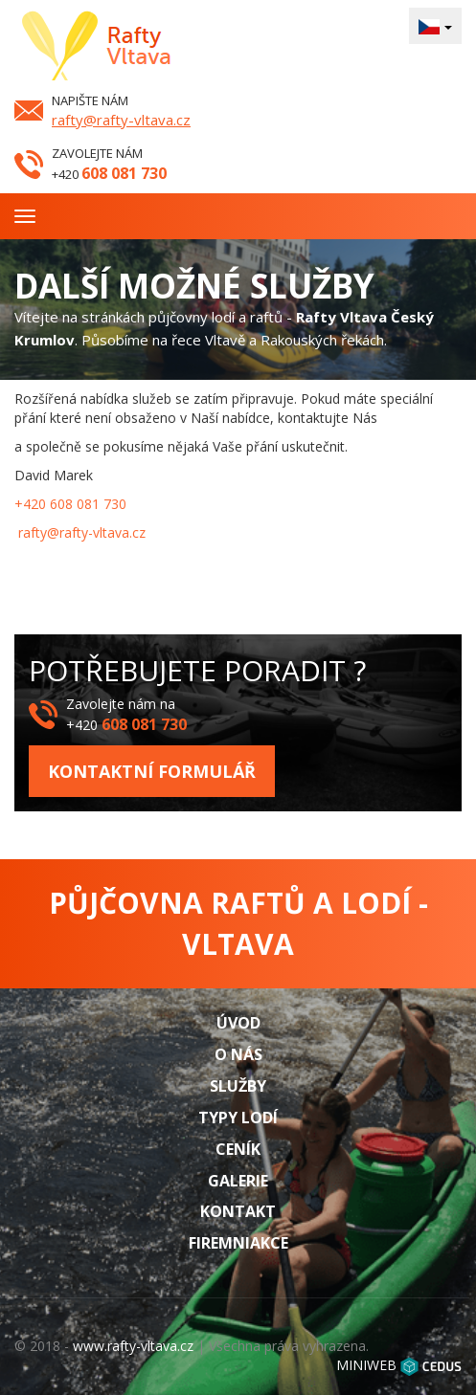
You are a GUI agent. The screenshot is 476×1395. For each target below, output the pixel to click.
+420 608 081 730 (70, 504)
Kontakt (238, 1211)
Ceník (238, 1149)
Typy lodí (238, 1117)
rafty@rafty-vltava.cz (121, 119)
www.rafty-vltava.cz (133, 1346)
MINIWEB (366, 1365)
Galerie (238, 1180)
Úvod (238, 1022)
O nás (238, 1054)
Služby (238, 1085)
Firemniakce (238, 1242)
